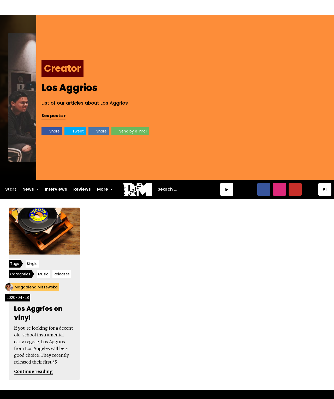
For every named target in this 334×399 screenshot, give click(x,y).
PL (325, 174)
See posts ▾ (201, 101)
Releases (63, 260)
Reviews (82, 174)
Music (45, 260)
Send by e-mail (281, 116)
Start (10, 174)
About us (14, 388)
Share (202, 116)
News (28, 174)
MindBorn (261, 388)
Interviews (56, 174)
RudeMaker (317, 388)
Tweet (225, 116)
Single (33, 249)
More (102, 174)
